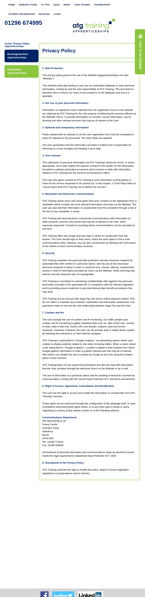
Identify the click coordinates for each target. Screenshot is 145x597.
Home (11, 4)
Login (57, 14)
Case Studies (82, 4)
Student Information (21, 14)
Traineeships (102, 4)
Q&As (56, 4)
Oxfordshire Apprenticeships (17, 71)
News (66, 4)
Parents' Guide (28, 4)
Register (44, 14)
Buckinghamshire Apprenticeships (17, 56)
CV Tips (45, 4)
